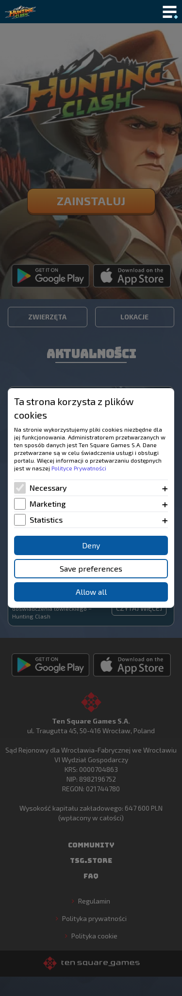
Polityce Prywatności (78, 468)
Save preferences (91, 568)
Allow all (91, 591)
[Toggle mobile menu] (169, 12)
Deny (91, 545)
